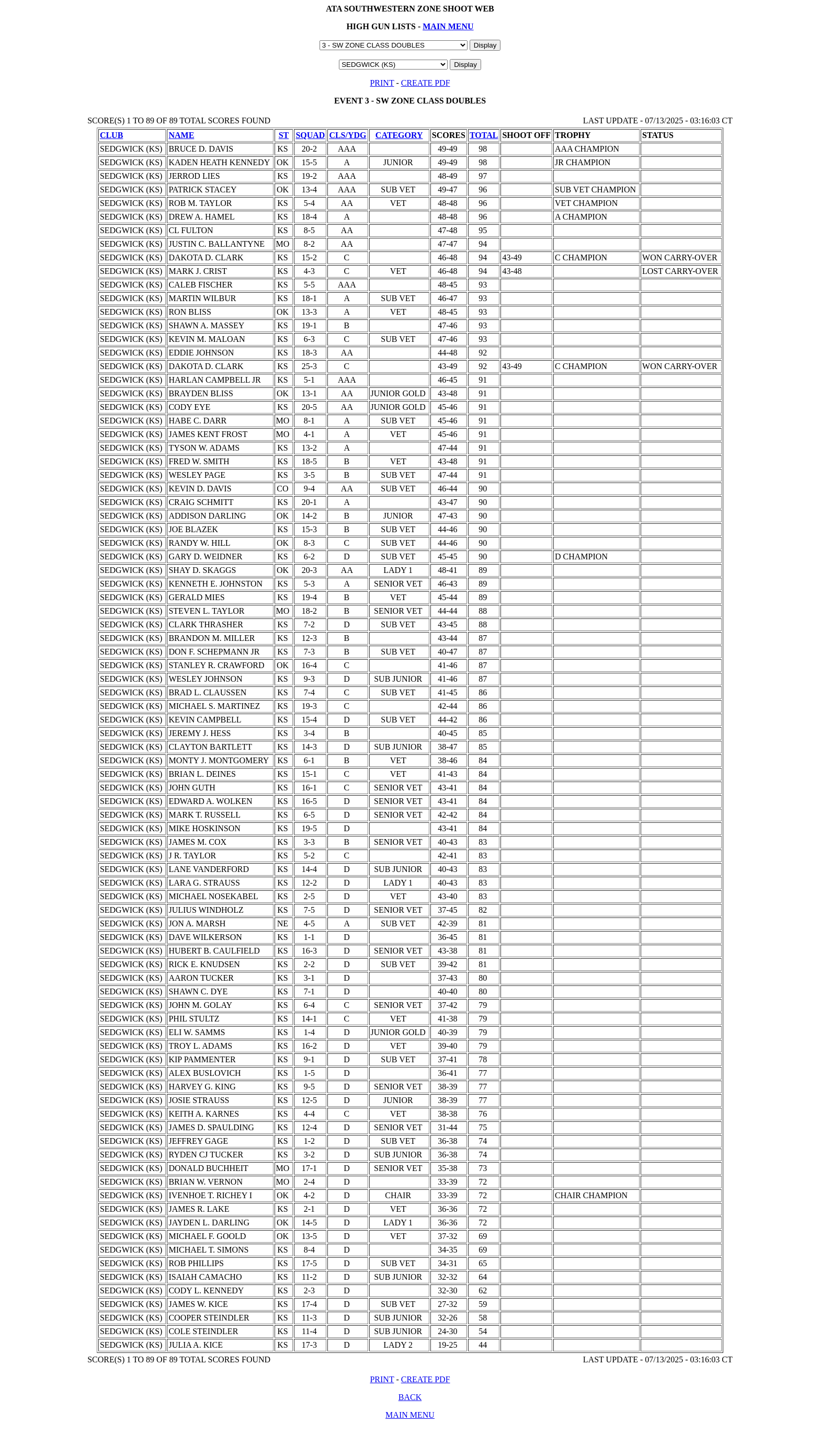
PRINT (382, 82)
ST (284, 135)
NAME (181, 135)
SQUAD (310, 135)
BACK (410, 1397)
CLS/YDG (347, 135)
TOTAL (484, 135)
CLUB (111, 135)
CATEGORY (399, 135)
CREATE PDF (425, 82)
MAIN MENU (448, 26)
